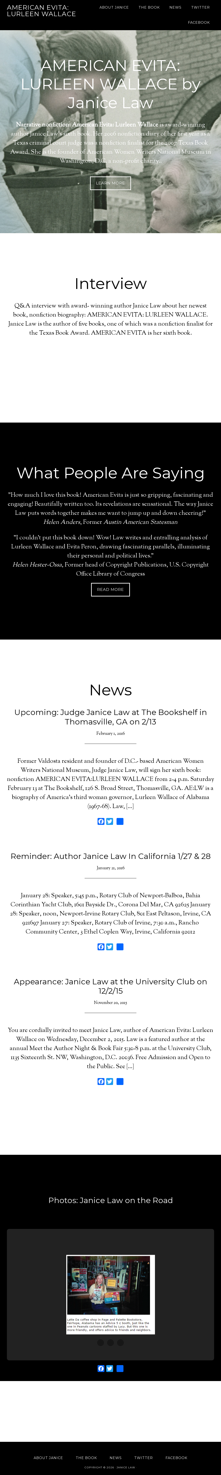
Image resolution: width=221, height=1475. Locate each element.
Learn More (110, 183)
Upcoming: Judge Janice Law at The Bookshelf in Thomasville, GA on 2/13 (110, 716)
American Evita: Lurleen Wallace (41, 10)
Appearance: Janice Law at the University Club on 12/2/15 (110, 986)
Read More (110, 589)
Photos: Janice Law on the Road (110, 1200)
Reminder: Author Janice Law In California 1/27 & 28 (111, 856)
